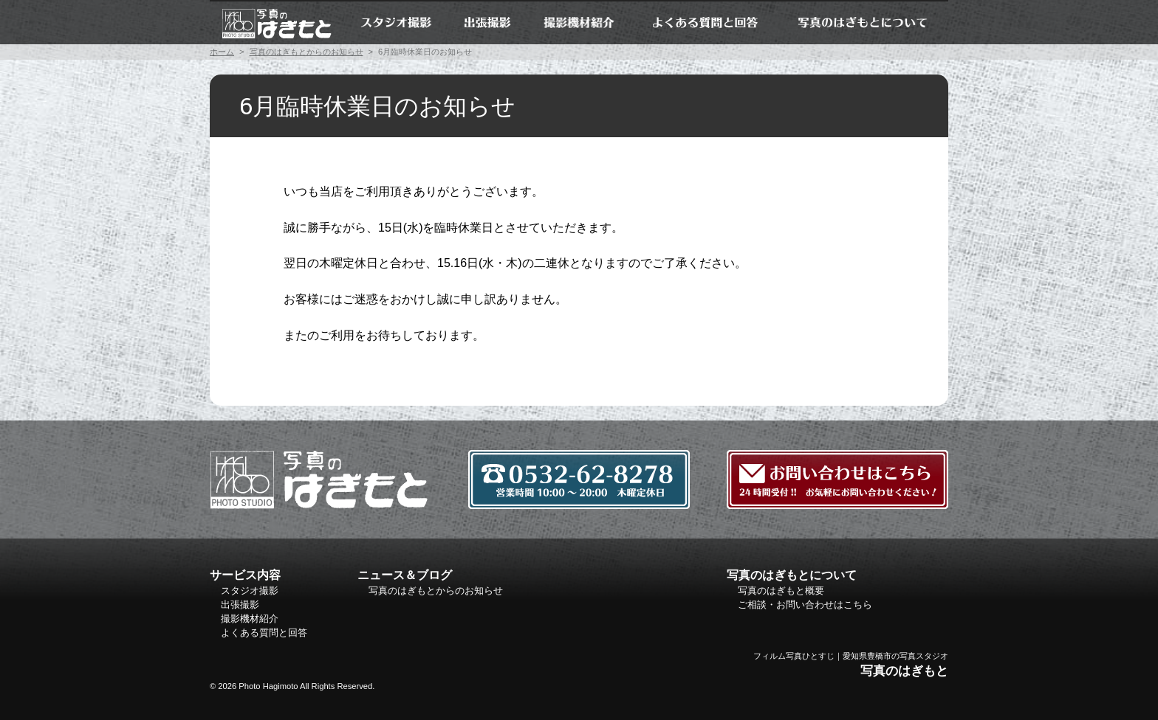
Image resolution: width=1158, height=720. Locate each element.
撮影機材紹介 (580, 22)
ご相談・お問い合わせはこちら (805, 604)
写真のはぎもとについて (862, 22)
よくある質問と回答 (704, 22)
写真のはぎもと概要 (781, 590)
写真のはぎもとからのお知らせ (306, 51)
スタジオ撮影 (395, 22)
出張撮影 (487, 22)
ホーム (276, 22)
